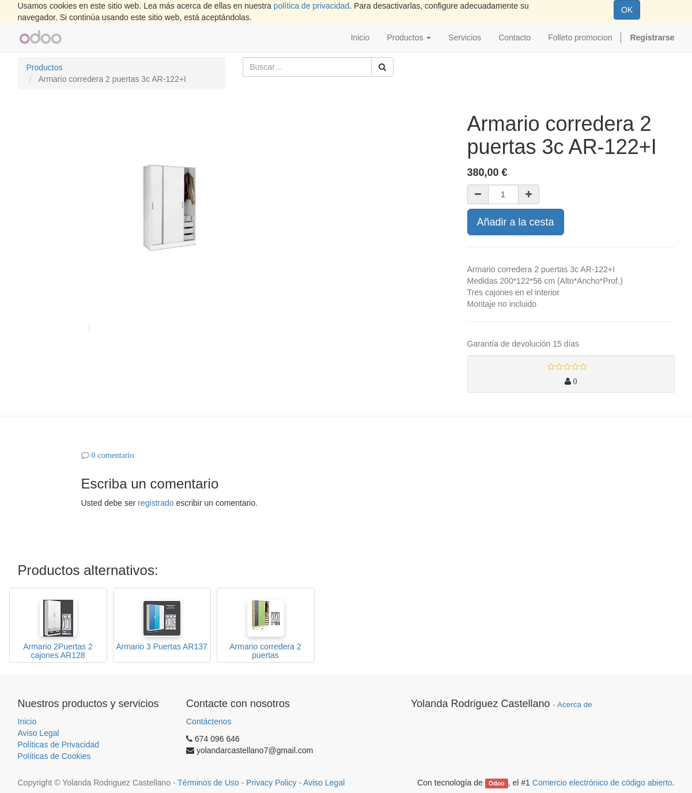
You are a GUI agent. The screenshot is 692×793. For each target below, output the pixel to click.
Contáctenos (209, 721)
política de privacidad (312, 5)
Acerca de (574, 704)
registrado (155, 503)
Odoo (496, 783)
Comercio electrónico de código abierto (602, 782)
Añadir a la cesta (515, 222)
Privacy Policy (271, 782)
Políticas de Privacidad (59, 744)
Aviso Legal (38, 733)
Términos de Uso (208, 782)
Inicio (27, 721)
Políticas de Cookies (54, 756)
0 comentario (113, 455)
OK (627, 9)
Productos (45, 67)
